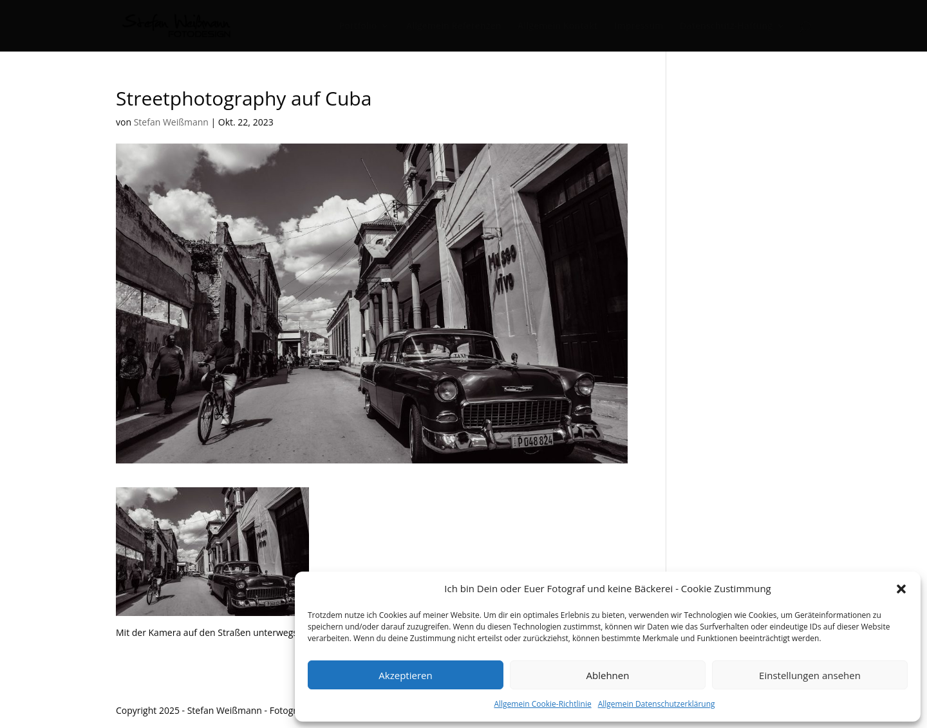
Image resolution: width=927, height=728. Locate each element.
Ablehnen (608, 675)
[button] (901, 589)
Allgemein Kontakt (557, 26)
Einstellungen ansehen (810, 675)
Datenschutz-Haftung (726, 26)
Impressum (638, 26)
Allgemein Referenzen (453, 26)
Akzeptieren (405, 675)
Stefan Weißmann (171, 122)
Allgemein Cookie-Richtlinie (542, 703)
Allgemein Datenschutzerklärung (656, 703)
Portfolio (358, 26)
